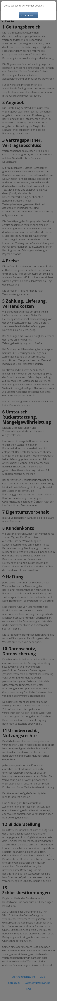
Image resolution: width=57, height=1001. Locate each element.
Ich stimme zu (28, 15)
